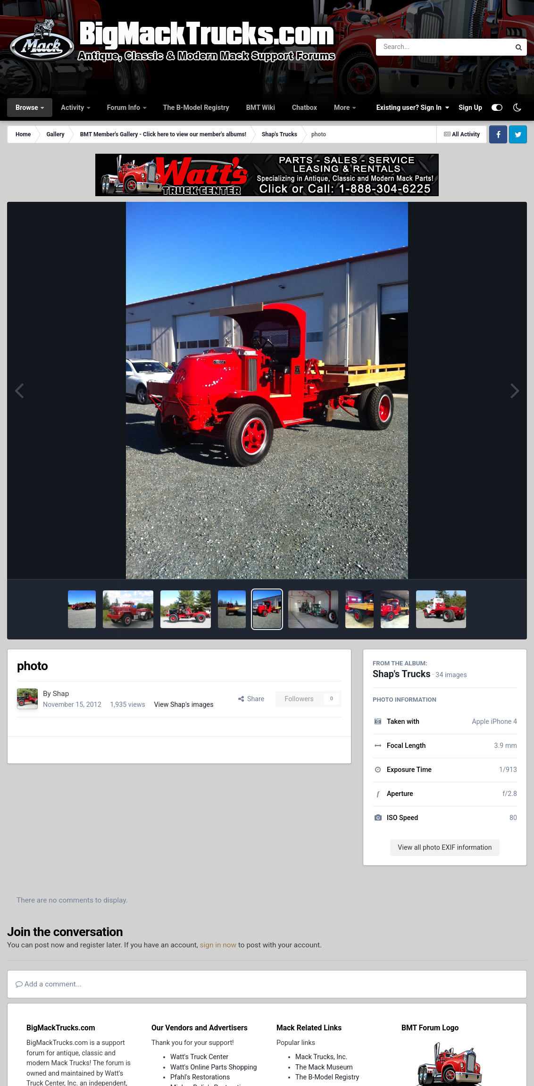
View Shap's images (183, 704)
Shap (61, 693)
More (342, 107)
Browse (28, 107)
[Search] (417, 47)
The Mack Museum (324, 1067)
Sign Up (470, 107)
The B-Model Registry (196, 107)
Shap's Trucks (402, 674)
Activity (73, 107)
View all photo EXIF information (445, 847)
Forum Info (124, 107)
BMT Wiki (260, 107)
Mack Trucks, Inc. (321, 1057)
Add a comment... (49, 984)
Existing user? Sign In (412, 107)
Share (251, 699)
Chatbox (304, 107)
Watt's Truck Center (199, 1057)
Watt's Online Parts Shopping (213, 1067)
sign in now (218, 945)
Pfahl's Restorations (200, 1077)
